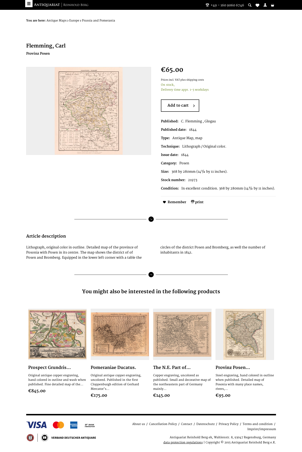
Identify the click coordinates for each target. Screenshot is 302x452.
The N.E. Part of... (172, 367)
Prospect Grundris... (49, 367)
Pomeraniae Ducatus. (113, 367)
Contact (186, 424)
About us (138, 424)
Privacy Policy (229, 424)
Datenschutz (205, 424)
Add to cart (181, 105)
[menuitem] (265, 5)
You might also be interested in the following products (151, 292)
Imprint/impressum (261, 429)
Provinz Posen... (233, 367)
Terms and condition (258, 424)
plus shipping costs (192, 79)
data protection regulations (183, 442)
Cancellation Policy (163, 424)
